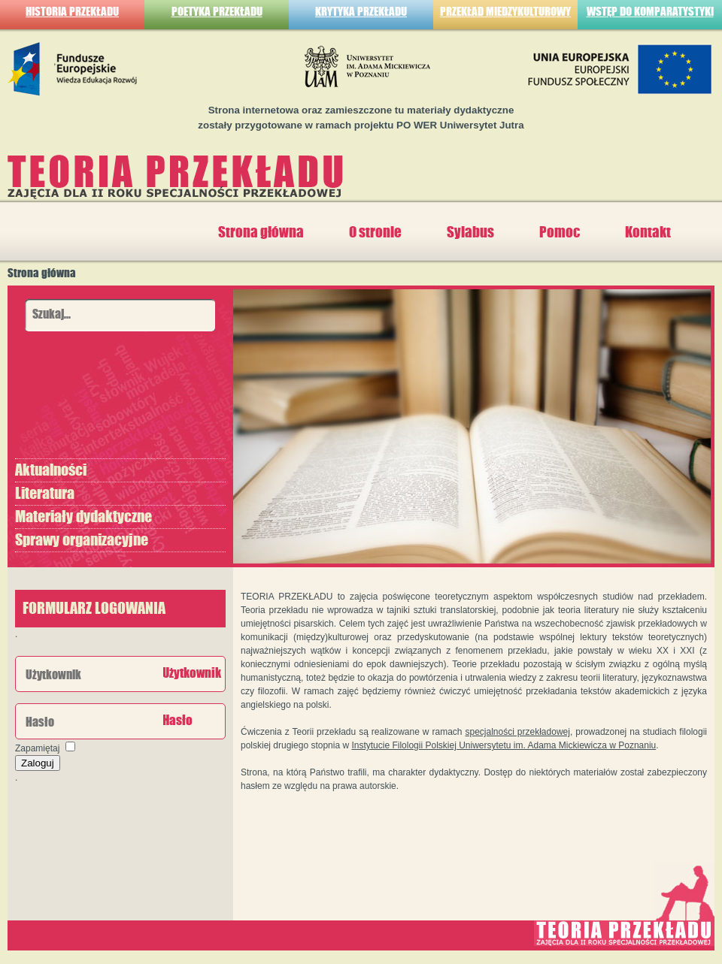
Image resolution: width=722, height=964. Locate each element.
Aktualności (50, 470)
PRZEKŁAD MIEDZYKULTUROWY (505, 11)
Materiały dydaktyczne (83, 517)
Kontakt (648, 232)
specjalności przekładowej (518, 732)
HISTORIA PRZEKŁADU (72, 11)
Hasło (177, 720)
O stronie (375, 232)
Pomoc (559, 232)
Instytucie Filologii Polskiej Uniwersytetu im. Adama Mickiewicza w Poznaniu (503, 745)
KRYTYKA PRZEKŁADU (361, 11)
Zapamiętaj (37, 748)
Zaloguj (37, 763)
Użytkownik (191, 673)
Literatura (44, 494)
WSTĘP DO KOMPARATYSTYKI (650, 11)
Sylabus (470, 232)
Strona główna (261, 232)
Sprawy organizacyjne (81, 540)
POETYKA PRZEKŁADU (216, 11)
